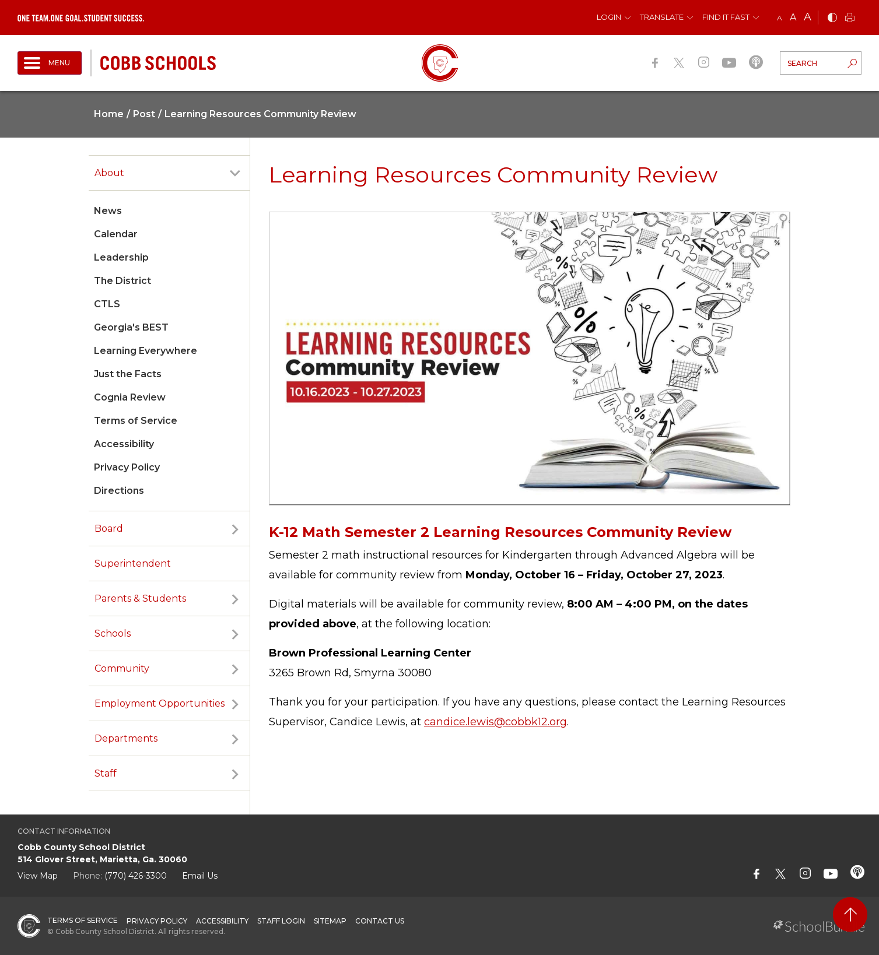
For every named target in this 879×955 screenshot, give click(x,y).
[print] (850, 18)
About (109, 172)
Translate (662, 17)
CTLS (107, 304)
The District (122, 280)
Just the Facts (128, 374)
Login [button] (609, 17)
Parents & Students (140, 598)
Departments (125, 738)
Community (121, 668)
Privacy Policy (127, 467)
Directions (119, 490)
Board (108, 528)
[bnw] (832, 18)
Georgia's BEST (131, 327)
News (108, 210)
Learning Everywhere (145, 350)
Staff (105, 773)
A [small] (779, 17)
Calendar (116, 234)
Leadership (121, 257)
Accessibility (124, 444)
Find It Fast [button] (726, 17)
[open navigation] (49, 63)
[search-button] (852, 65)
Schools (112, 633)
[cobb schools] (158, 62)
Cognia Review (130, 397)
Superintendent (132, 563)
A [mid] (793, 17)
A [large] (807, 16)
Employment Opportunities (159, 703)
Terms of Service (135, 420)
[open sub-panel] (235, 173)
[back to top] (850, 914)
